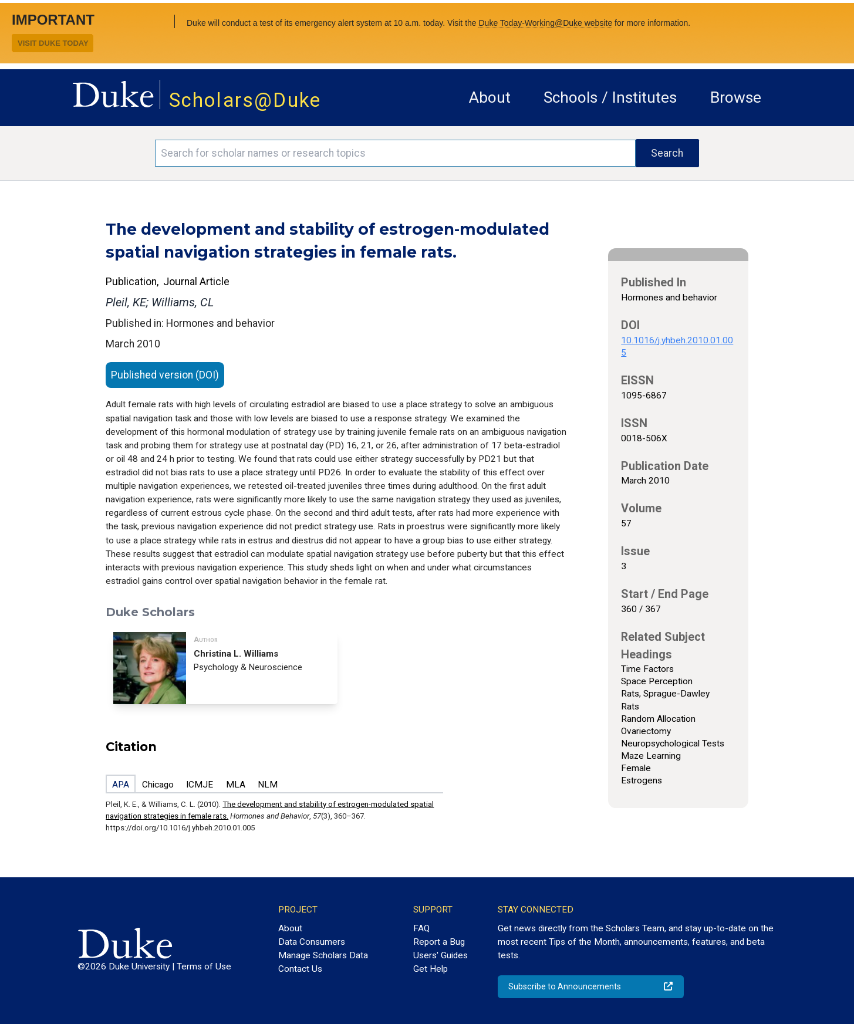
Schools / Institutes (610, 97)
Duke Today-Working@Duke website (545, 23)
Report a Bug (439, 942)
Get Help (430, 969)
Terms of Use (204, 966)
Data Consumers (311, 942)
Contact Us (300, 969)
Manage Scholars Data (323, 955)
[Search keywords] (395, 153)
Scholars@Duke (245, 100)
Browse (735, 97)
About (490, 97)
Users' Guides (440, 955)
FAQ (421, 928)
